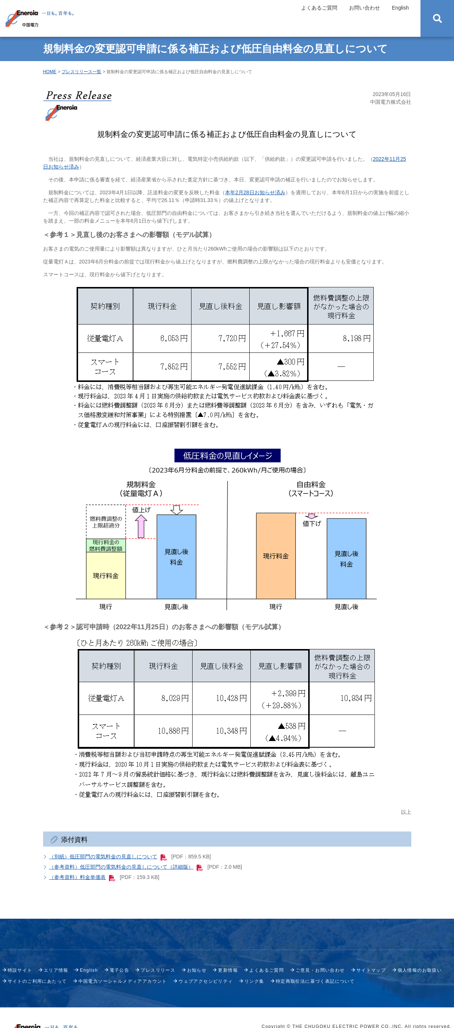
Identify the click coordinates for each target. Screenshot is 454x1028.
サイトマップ (371, 970)
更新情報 (228, 970)
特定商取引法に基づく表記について (315, 981)
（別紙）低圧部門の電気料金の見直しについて (108, 856)
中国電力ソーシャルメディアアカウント (122, 981)
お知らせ (197, 970)
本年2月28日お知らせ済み (255, 192)
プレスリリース (158, 970)
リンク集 (254, 981)
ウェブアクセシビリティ (206, 981)
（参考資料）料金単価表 (82, 877)
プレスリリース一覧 (81, 71)
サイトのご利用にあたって (37, 981)
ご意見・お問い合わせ (320, 970)
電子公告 (120, 970)
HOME (50, 71)
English (400, 8)
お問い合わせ (364, 8)
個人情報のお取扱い (420, 970)
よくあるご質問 (319, 8)
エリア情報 (56, 970)
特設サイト (20, 970)
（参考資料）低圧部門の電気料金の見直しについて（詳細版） (126, 867)
